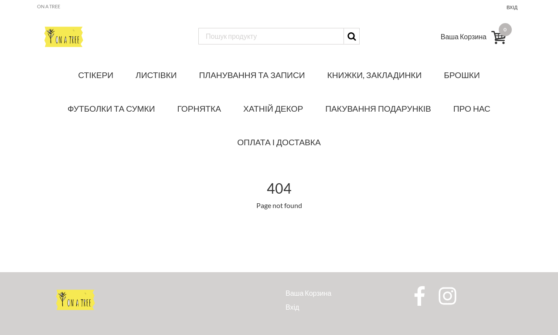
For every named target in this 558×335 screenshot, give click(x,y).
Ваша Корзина (308, 293)
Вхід (512, 7)
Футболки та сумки (111, 108)
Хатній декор (273, 108)
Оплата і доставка (279, 142)
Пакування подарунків (378, 108)
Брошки (462, 75)
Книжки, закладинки (374, 75)
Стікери (95, 75)
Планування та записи (252, 75)
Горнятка (199, 108)
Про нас (471, 108)
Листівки (156, 75)
